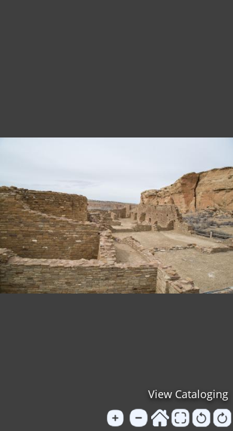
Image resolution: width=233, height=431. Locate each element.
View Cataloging (188, 394)
